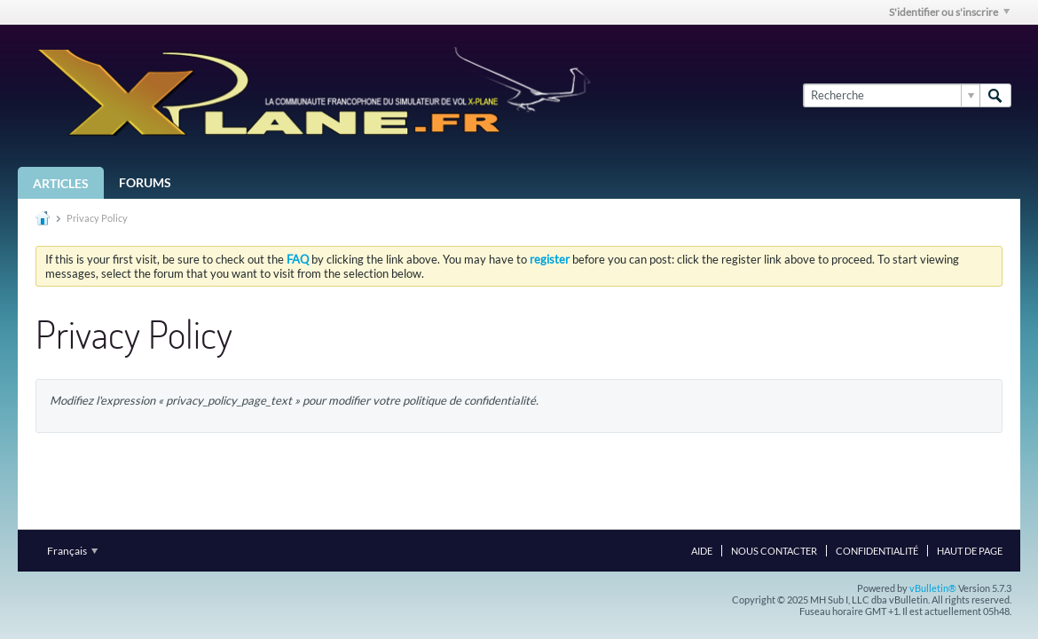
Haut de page (970, 550)
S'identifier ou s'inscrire (949, 12)
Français (72, 550)
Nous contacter (774, 550)
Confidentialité (877, 550)
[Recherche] (891, 94)
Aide (701, 550)
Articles (61, 183)
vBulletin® (932, 588)
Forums (145, 182)
